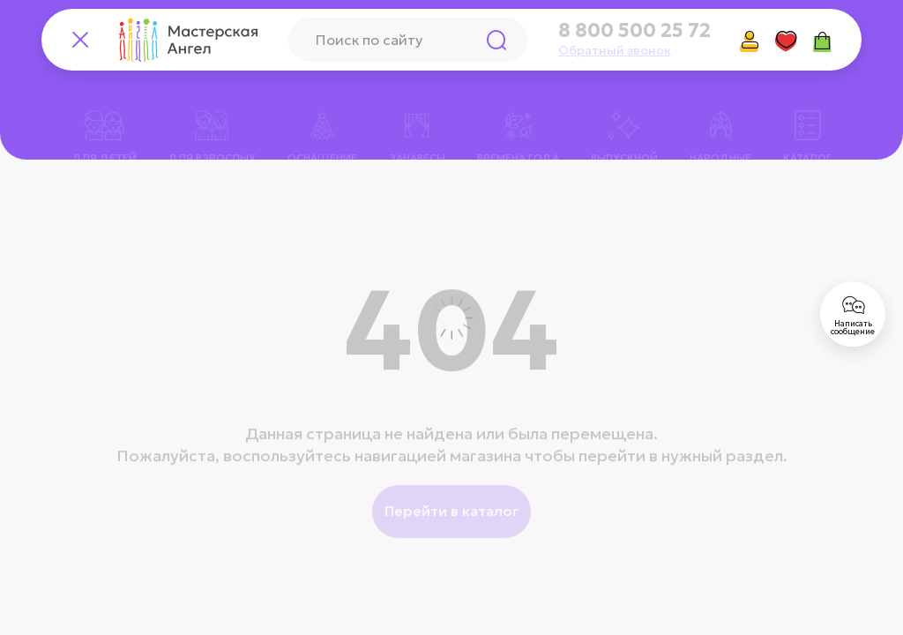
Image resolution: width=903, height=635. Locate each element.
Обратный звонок (614, 50)
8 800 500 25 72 (634, 31)
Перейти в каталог (451, 488)
